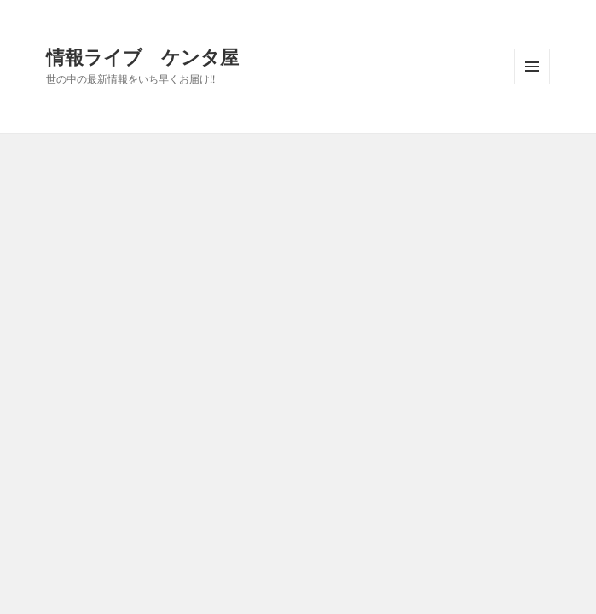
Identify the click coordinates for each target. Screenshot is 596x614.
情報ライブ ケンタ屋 (142, 56)
